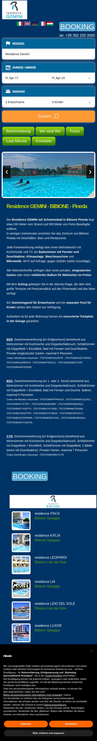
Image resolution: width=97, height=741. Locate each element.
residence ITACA (47, 513)
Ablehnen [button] (26, 724)
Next (90, 172)
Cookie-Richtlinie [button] (53, 675)
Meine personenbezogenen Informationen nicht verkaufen (32, 695)
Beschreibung (18, 131)
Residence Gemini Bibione (33, 9)
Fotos (75, 131)
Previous (7, 172)
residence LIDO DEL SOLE (55, 603)
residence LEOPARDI (51, 557)
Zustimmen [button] (71, 724)
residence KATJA (47, 535)
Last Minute (16, 141)
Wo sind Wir (50, 131)
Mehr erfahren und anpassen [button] (48, 733)
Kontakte (43, 141)
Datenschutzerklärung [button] (55, 704)
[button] (91, 651)
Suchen (48, 116)
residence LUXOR (48, 625)
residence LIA (45, 581)
